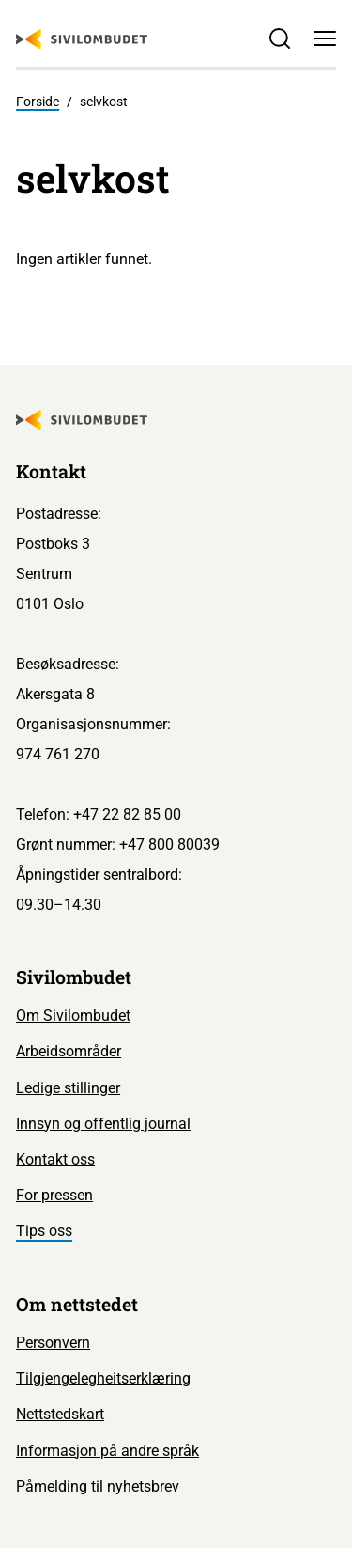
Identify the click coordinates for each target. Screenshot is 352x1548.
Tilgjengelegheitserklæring (103, 1378)
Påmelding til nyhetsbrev (97, 1486)
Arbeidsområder (68, 1051)
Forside (37, 101)
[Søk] (280, 38)
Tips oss (44, 1231)
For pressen (54, 1195)
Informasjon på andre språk (107, 1451)
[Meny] (325, 39)
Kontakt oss (55, 1159)
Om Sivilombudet (73, 1015)
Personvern (53, 1343)
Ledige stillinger (68, 1088)
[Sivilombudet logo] (81, 39)
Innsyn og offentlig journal (103, 1124)
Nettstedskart (60, 1414)
